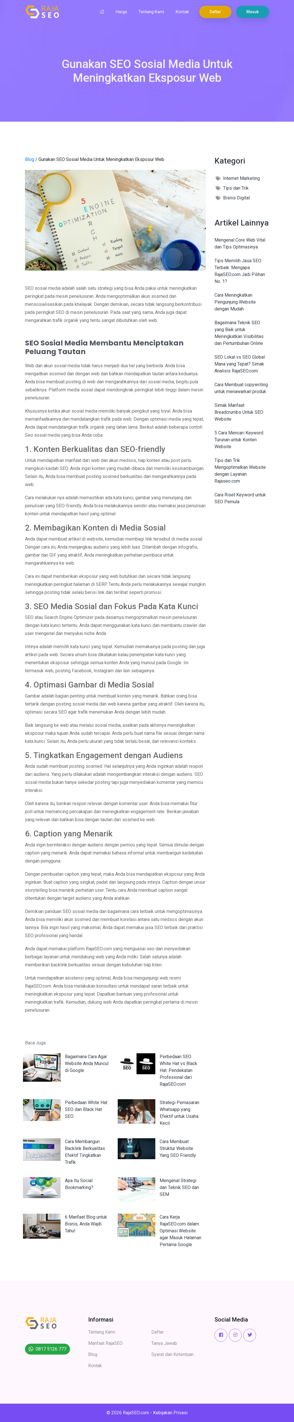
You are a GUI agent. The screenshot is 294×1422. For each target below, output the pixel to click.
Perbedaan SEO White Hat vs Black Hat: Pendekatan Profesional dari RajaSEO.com (178, 1070)
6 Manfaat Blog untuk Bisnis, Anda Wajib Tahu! (86, 1223)
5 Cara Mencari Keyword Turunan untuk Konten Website (238, 439)
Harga (121, 11)
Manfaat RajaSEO (105, 1343)
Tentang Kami (151, 11)
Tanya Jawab (164, 1343)
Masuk (252, 11)
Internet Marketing (241, 178)
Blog (29, 159)
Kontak (182, 11)
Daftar (215, 11)
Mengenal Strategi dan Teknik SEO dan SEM (179, 1187)
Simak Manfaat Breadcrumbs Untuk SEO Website (238, 412)
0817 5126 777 (51, 1349)
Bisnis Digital (236, 198)
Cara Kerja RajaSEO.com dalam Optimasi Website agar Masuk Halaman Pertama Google (180, 1230)
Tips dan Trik (236, 188)
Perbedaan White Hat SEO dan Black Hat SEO (86, 1109)
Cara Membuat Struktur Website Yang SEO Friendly (178, 1148)
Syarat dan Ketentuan (172, 1354)
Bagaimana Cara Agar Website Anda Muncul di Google (87, 1063)
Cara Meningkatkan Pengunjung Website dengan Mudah (235, 302)
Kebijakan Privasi (170, 1412)
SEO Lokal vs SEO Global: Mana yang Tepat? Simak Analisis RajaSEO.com (240, 364)
